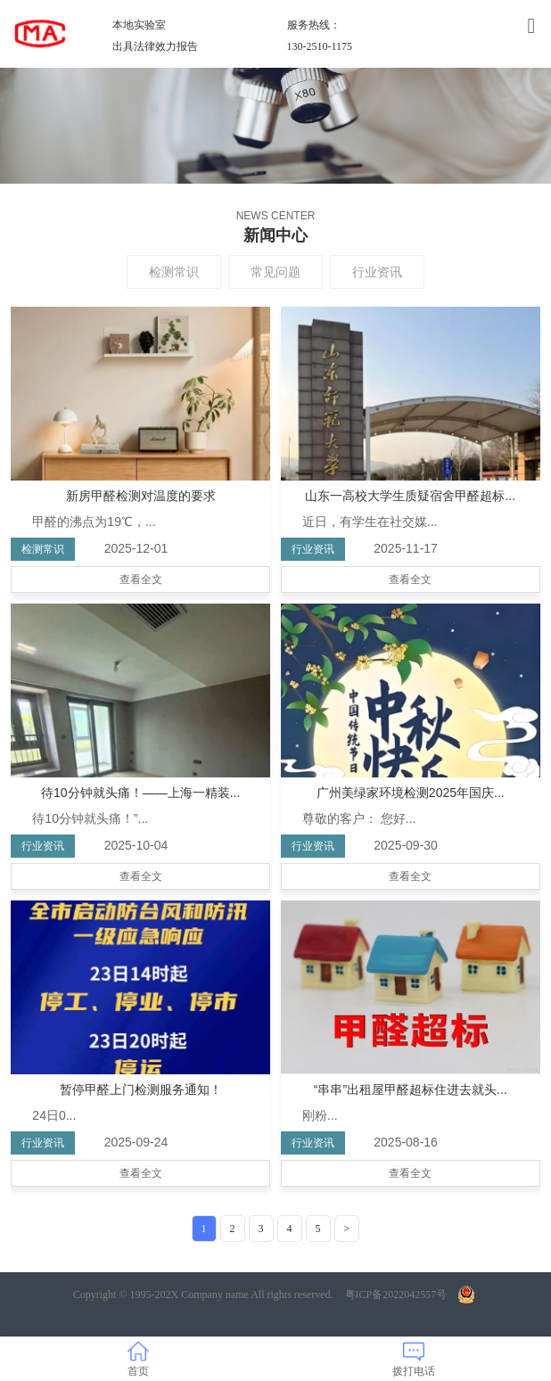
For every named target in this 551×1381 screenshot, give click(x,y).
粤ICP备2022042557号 (396, 1294)
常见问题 (275, 272)
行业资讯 (377, 272)
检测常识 (174, 272)
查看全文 (140, 579)
